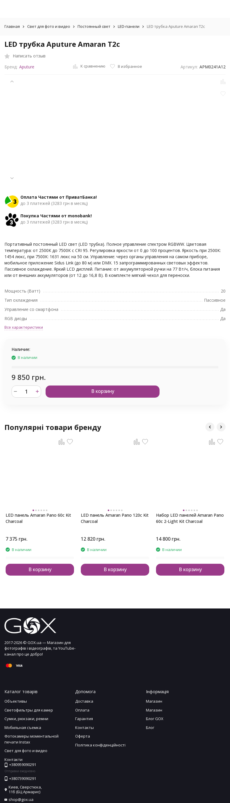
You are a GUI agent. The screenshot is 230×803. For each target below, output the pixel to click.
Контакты (84, 727)
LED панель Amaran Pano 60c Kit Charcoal (38, 518)
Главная (12, 26)
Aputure (26, 67)
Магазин (154, 701)
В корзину (102, 391)
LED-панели (128, 26)
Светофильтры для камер (28, 710)
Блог (150, 727)
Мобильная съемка (22, 727)
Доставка (84, 701)
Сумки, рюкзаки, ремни (26, 718)
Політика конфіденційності (100, 745)
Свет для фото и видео (48, 26)
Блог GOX (154, 718)
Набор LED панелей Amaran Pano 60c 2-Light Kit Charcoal (190, 518)
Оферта (82, 736)
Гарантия (84, 718)
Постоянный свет (94, 26)
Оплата (82, 710)
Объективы (15, 701)
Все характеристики (23, 327)
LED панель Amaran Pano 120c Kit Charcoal (115, 518)
